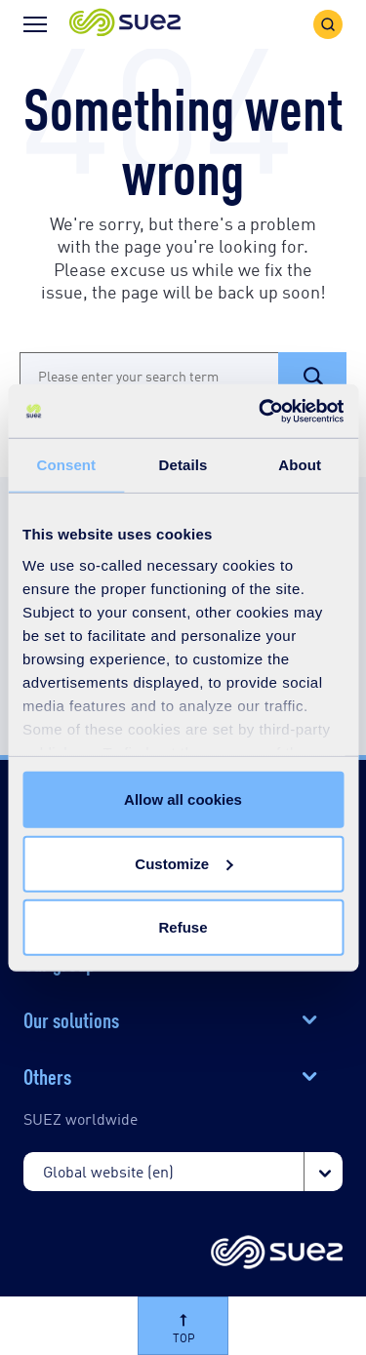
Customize (183, 863)
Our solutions (71, 1018)
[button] (124, 24)
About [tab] (299, 465)
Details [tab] (183, 465)
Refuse (182, 927)
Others (47, 1075)
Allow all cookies (183, 799)
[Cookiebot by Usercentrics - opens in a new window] (261, 410)
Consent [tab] (66, 465)
